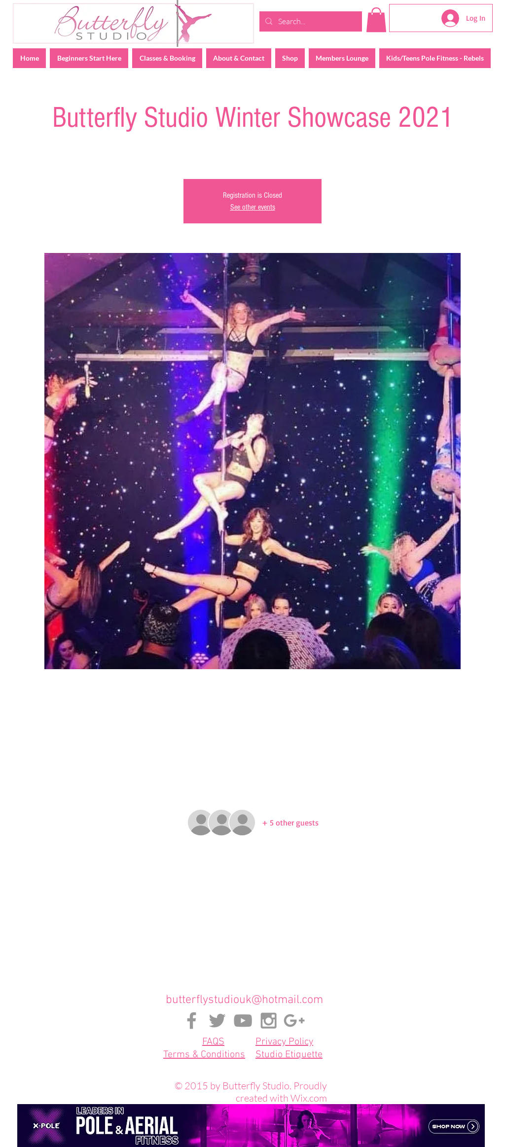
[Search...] (309, 21)
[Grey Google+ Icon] (294, 1020)
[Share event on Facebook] (228, 950)
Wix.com (308, 1098)
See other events (252, 207)
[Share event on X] (252, 950)
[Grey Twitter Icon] (217, 1020)
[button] (376, 19)
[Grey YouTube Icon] (243, 1020)
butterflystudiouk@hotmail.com (244, 1000)
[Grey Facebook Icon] (191, 1020)
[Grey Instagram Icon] (268, 1020)
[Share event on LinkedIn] (277, 950)
